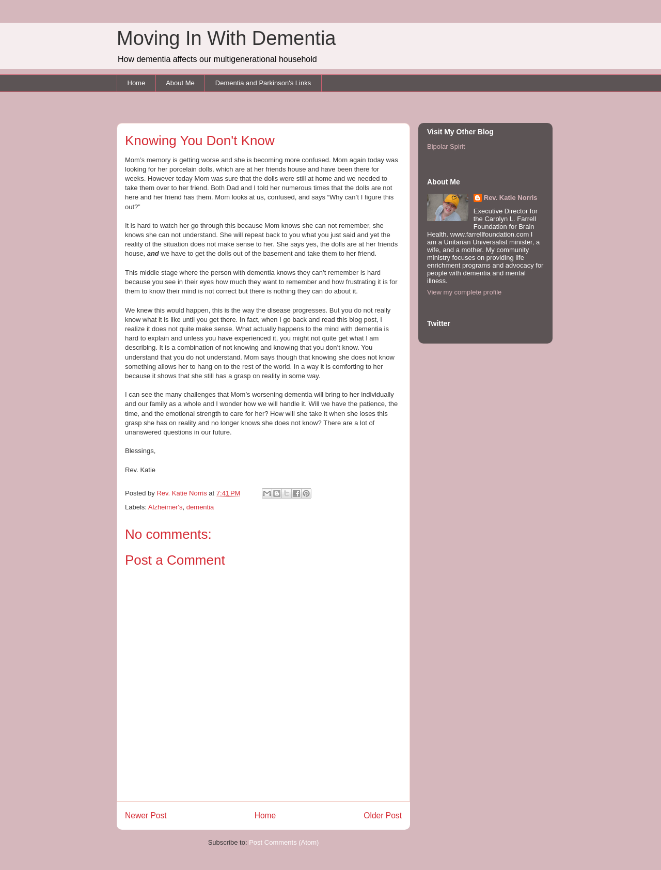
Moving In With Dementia (226, 38)
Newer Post (146, 815)
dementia (200, 507)
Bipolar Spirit (446, 146)
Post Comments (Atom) (284, 842)
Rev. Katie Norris (511, 197)
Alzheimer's (165, 507)
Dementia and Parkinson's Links (263, 83)
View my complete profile (464, 292)
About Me (180, 83)
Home (137, 83)
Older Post (383, 815)
